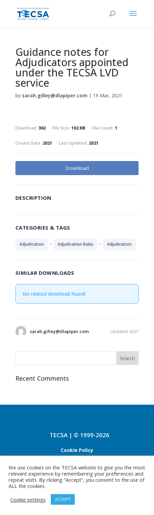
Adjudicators (119, 244)
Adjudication (32, 244)
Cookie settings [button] (28, 499)
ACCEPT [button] (63, 499)
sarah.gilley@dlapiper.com (54, 95)
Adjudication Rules (75, 244)
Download (77, 167)
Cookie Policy (77, 450)
